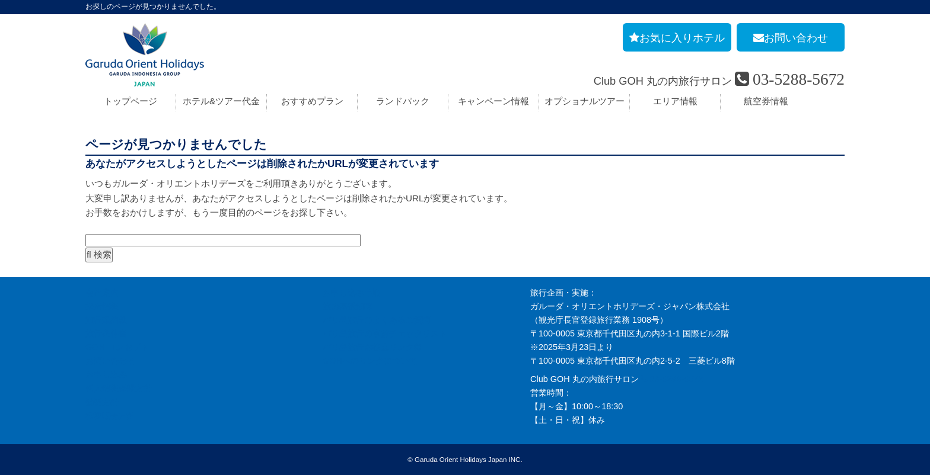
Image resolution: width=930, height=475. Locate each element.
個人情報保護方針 (118, 388)
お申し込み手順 (352, 292)
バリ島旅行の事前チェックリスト (385, 333)
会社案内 (102, 292)
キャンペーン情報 (493, 101)
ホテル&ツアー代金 (221, 101)
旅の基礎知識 (347, 306)
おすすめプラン (312, 101)
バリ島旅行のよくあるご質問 (377, 320)
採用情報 (102, 306)
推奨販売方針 (110, 416)
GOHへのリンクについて (370, 360)
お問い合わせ (110, 360)
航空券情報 (766, 101)
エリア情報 (675, 101)
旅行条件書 (106, 333)
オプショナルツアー (584, 101)
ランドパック (402, 101)
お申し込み (106, 374)
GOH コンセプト (117, 347)
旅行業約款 (106, 320)
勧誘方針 (102, 402)
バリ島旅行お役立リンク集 (372, 347)
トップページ (130, 101)
